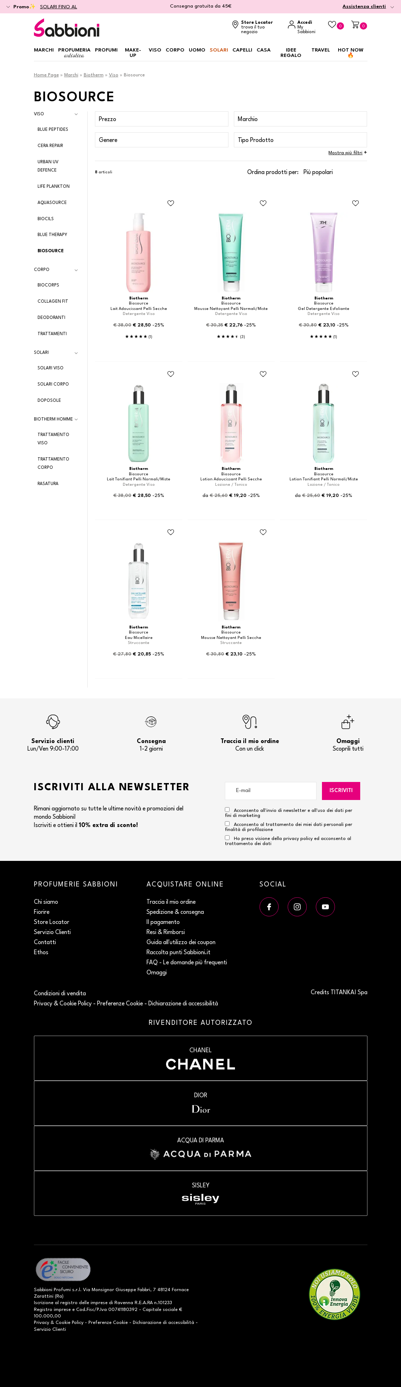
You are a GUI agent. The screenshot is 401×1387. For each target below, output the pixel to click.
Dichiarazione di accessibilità (183, 1004)
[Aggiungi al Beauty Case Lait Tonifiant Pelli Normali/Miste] (171, 374)
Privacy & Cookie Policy (63, 1004)
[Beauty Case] (336, 25)
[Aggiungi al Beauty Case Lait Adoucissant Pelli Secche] (171, 203)
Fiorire (41, 912)
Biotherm (94, 75)
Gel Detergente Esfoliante (323, 309)
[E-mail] (271, 791)
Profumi (106, 50)
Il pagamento (163, 922)
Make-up (133, 53)
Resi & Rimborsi (166, 932)
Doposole (49, 401)
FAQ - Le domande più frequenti (187, 963)
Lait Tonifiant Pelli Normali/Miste (138, 479)
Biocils (46, 219)
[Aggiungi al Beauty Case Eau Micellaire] (171, 532)
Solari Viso (51, 368)
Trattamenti (52, 334)
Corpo (175, 50)
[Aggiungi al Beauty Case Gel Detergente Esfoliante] (355, 203)
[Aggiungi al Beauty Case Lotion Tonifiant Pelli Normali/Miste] (355, 374)
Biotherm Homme (53, 419)
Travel (320, 50)
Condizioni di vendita (60, 994)
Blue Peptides (53, 130)
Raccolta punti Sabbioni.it (178, 953)
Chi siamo (46, 902)
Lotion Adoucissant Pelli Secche (231, 479)
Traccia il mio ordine (171, 902)
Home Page (46, 75)
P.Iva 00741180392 (117, 1309)
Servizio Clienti (52, 932)
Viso (155, 50)
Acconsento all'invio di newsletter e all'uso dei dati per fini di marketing (288, 812)
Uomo (197, 50)
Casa (264, 50)
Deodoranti (51, 318)
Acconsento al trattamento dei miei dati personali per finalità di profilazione (288, 826)
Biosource (51, 251)
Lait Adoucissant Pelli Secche (138, 309)
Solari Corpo (53, 384)
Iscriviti (341, 790)
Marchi (44, 50)
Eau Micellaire (139, 638)
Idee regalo (290, 53)
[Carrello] (359, 25)
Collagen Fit (53, 301)
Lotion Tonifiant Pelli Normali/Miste (323, 479)
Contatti (45, 943)
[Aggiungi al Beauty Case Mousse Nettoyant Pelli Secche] (263, 532)
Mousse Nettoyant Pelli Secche (231, 638)
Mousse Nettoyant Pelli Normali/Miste (231, 309)
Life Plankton (54, 187)
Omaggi (157, 973)
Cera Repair (50, 146)
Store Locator (51, 922)
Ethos (41, 953)
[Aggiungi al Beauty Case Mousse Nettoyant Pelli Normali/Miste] (263, 203)
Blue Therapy (52, 235)
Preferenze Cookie (120, 1004)
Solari (219, 50)
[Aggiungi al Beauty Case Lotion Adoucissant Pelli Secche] (263, 374)
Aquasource (52, 203)
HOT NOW (350, 53)
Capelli (242, 50)
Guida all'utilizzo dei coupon (181, 943)
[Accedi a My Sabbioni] (304, 28)
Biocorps (48, 285)
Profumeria (74, 53)
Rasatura (48, 484)
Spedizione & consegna (175, 912)
